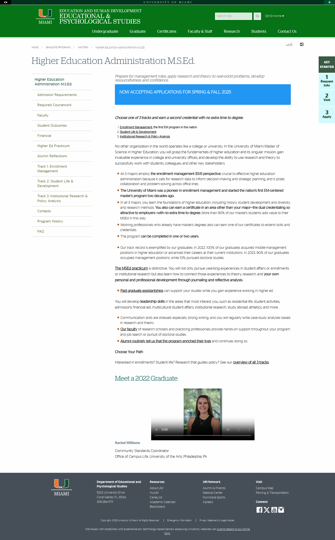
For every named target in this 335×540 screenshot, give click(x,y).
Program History (50, 221)
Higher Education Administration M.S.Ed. (120, 47)
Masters (83, 47)
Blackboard (157, 506)
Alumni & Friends (214, 488)
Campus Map (264, 488)
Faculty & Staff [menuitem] (200, 32)
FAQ (40, 231)
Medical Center (213, 492)
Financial (44, 136)
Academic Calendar (163, 502)
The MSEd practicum (131, 268)
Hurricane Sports (214, 497)
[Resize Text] (289, 45)
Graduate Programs (58, 47)
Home (35, 47)
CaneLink (156, 497)
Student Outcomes (52, 125)
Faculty (43, 115)
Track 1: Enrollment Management (52, 169)
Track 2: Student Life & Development (55, 184)
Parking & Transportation (272, 492)
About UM (156, 488)
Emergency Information (179, 520)
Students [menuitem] (258, 32)
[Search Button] (257, 16)
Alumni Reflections (52, 156)
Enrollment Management (136, 127)
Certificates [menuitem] (166, 32)
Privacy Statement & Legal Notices (217, 520)
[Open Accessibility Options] (5, 2)
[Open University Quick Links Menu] (329, 2)
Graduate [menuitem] (138, 32)
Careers (208, 502)
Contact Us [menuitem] (287, 32)
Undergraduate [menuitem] (105, 32)
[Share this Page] (299, 45)
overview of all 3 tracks (251, 362)
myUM (154, 492)
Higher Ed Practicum (53, 146)
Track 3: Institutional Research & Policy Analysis (62, 199)
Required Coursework (54, 105)
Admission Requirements (57, 95)
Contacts (44, 211)
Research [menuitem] (232, 32)
